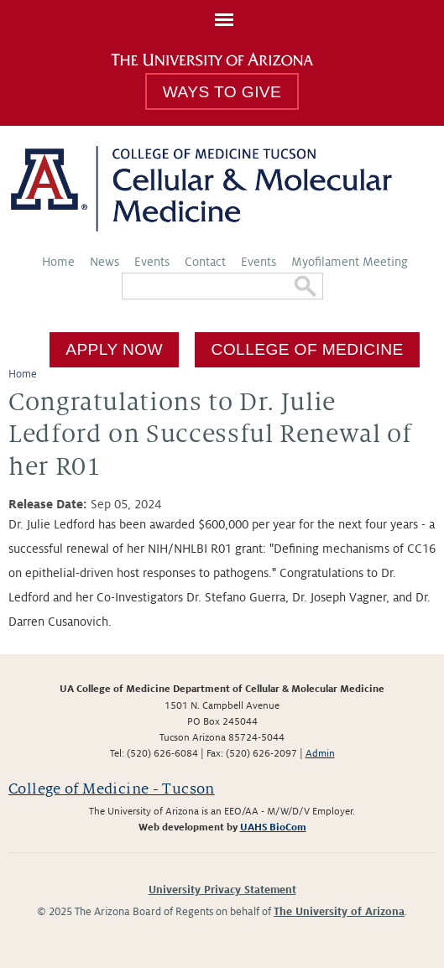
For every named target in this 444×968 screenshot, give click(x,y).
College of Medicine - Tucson (111, 789)
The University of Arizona (339, 912)
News (104, 261)
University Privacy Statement (222, 890)
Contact (205, 261)
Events (152, 261)
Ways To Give (222, 92)
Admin (320, 753)
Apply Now (114, 349)
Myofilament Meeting (349, 261)
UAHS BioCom (273, 827)
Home (58, 261)
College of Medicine (308, 349)
